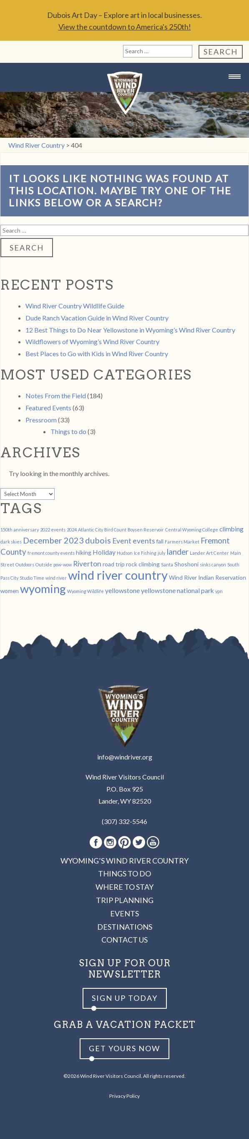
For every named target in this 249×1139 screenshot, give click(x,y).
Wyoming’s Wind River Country (124, 860)
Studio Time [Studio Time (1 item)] (32, 578)
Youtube (153, 842)
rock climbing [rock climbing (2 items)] (143, 564)
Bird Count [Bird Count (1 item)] (115, 529)
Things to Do (124, 873)
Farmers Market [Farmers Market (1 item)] (182, 541)
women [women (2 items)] (9, 590)
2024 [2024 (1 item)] (72, 529)
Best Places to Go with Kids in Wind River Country (96, 353)
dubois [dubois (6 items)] (98, 540)
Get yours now (124, 1048)
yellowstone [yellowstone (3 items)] (122, 590)
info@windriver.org (124, 757)
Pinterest (124, 842)
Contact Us (124, 939)
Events (124, 913)
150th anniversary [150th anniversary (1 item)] (19, 529)
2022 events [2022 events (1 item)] (52, 529)
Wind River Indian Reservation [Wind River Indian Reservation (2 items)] (207, 577)
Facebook (96, 842)
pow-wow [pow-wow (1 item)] (62, 564)
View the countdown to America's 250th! (124, 26)
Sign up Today (125, 998)
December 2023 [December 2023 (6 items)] (53, 540)
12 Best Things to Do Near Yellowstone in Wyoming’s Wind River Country (130, 330)
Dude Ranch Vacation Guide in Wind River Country (97, 318)
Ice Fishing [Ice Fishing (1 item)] (145, 553)
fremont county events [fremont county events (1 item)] (51, 553)
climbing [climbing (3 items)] (231, 529)
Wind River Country (124, 93)
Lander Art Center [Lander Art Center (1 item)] (209, 553)
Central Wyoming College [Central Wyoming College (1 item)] (191, 529)
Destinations (124, 926)
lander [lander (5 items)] (177, 551)
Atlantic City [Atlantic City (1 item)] (90, 529)
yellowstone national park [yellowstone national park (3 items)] (177, 590)
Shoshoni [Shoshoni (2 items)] (186, 564)
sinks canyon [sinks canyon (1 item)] (213, 564)
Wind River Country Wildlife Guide (74, 306)
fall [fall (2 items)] (159, 541)
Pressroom (41, 420)
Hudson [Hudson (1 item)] (125, 553)
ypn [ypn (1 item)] (219, 591)
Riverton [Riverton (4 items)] (87, 563)
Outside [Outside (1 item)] (43, 564)
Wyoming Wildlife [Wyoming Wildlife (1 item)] (85, 591)
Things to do (68, 431)
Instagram (110, 842)
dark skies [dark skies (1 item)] (11, 541)
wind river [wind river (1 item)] (56, 578)
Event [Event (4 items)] (121, 540)
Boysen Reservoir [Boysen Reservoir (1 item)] (146, 529)
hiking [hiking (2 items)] (83, 552)
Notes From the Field (55, 396)
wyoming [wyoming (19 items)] (43, 589)
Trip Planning (124, 900)
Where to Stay (124, 886)
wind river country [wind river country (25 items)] (118, 575)
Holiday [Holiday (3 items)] (104, 552)
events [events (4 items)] (144, 540)
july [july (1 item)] (161, 553)
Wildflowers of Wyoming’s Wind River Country (92, 341)
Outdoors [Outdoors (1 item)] (24, 564)
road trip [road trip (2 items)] (114, 564)
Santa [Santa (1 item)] (167, 564)
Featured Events (48, 408)
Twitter (139, 842)
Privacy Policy (124, 1096)
